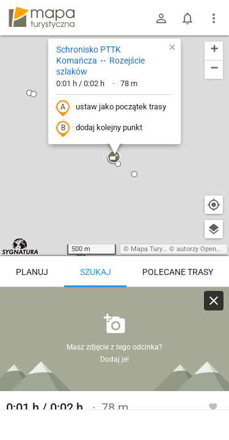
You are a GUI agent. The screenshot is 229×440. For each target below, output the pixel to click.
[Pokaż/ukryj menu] (214, 18)
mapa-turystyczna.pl (41, 17)
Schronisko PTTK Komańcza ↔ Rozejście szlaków (100, 60)
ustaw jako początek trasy (111, 107)
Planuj (32, 272)
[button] (113, 157)
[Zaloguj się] (161, 18)
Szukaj (95, 272)
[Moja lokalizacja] (214, 205)
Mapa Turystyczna (158, 249)
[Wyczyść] (214, 300)
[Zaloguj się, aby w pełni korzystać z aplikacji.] (213, 406)
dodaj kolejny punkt (99, 128)
